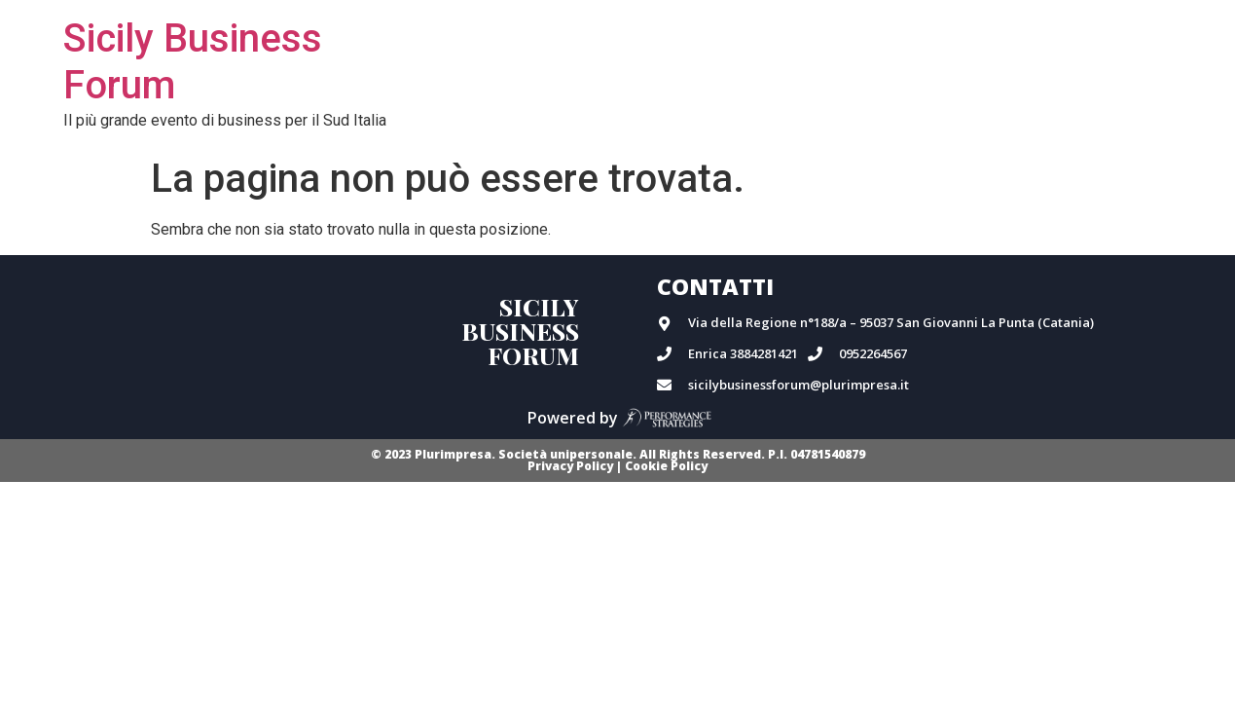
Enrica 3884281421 (743, 353)
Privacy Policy (570, 466)
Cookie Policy (666, 466)
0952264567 (873, 353)
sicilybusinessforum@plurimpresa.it (798, 384)
